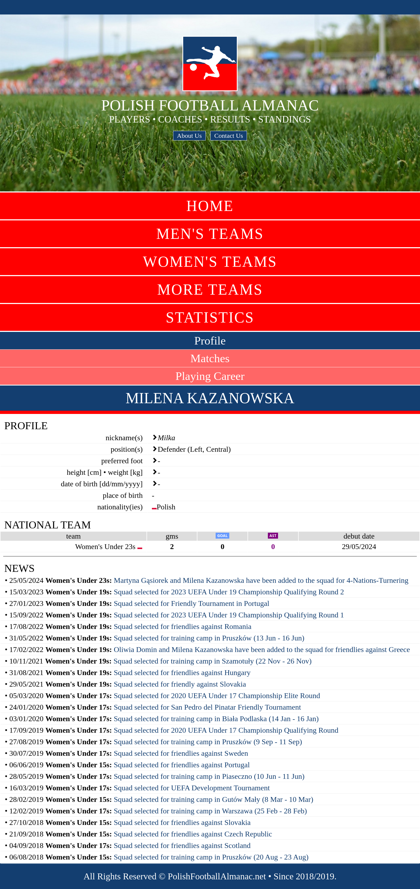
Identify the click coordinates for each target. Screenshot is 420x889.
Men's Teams (210, 233)
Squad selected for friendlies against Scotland (182, 845)
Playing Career (210, 376)
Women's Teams (210, 261)
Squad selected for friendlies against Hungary (182, 672)
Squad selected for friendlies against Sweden (181, 753)
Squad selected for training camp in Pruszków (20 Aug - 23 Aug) (211, 857)
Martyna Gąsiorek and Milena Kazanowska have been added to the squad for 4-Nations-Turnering (261, 580)
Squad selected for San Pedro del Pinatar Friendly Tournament (207, 707)
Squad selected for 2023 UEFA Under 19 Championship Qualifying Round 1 (229, 615)
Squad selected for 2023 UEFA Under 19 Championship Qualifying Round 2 (229, 592)
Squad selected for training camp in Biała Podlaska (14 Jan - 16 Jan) (216, 718)
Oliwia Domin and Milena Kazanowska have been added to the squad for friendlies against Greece (262, 649)
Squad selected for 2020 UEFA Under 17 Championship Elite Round (217, 695)
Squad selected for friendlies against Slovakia (182, 822)
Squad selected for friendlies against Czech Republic (193, 834)
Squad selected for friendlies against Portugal (182, 765)
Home (210, 206)
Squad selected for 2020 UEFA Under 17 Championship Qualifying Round (226, 730)
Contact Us (228, 135)
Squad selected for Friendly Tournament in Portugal (191, 603)
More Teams (210, 289)
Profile (210, 340)
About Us (189, 135)
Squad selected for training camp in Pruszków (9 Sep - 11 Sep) (208, 742)
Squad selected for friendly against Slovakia (180, 684)
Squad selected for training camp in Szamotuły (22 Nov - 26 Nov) (213, 661)
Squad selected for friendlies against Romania (183, 626)
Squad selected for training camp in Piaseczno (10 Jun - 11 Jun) (209, 776)
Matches (210, 358)
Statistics (210, 317)
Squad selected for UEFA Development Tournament (192, 788)
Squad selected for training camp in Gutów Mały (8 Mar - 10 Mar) (213, 799)
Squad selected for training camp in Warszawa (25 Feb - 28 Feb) (210, 811)
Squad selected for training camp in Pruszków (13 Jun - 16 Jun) (209, 638)
